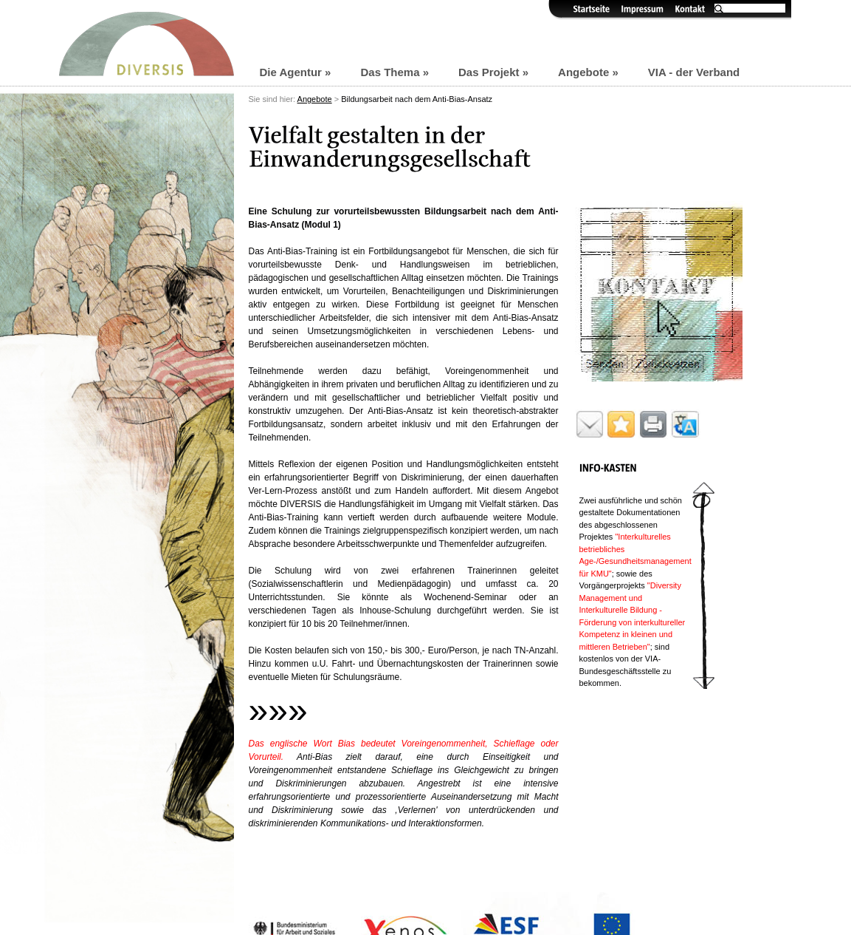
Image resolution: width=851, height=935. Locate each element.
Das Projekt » (493, 72)
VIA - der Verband (694, 72)
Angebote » (588, 72)
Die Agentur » (295, 72)
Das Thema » (394, 72)
